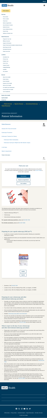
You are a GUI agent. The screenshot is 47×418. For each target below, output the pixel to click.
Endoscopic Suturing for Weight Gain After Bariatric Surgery (17, 142)
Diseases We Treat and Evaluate (9, 128)
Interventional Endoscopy (32, 103)
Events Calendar (6, 81)
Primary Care (5, 59)
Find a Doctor (5, 16)
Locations (3, 54)
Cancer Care (5, 63)
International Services (7, 49)
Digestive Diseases (19, 103)
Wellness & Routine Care (7, 33)
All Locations (5, 71)
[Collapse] (44, 136)
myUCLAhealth (4, 97)
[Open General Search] (44, 1)
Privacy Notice (14, 412)
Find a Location (6, 18)
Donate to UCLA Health (7, 83)
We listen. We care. (39, 412)
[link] (16, 409)
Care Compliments (6, 91)
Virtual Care (5, 20)
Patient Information (6, 155)
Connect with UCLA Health (8, 89)
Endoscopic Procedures (7, 132)
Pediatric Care (5, 61)
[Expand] (40, 136)
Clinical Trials (5, 31)
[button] (23, 95)
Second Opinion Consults (8, 25)
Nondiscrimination (21, 412)
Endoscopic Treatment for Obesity (9, 136)
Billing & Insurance (6, 41)
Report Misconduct (30, 412)
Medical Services (6, 27)
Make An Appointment (7, 151)
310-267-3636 (22, 223)
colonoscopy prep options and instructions (17, 313)
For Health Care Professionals (8, 87)
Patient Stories (6, 79)
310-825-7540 (27, 220)
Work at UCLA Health (7, 85)
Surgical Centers (6, 65)
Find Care (3, 14)
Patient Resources (5, 36)
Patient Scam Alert (6, 51)
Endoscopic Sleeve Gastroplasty (11, 139)
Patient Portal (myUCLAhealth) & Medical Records (12, 45)
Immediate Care (6, 57)
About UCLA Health (6, 77)
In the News (4, 147)
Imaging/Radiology (6, 67)
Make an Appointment (7, 22)
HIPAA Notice (7, 412)
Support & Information (7, 43)
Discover (3, 74)
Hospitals (4, 69)
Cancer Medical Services (7, 29)
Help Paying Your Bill (7, 47)
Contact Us (3, 99)
